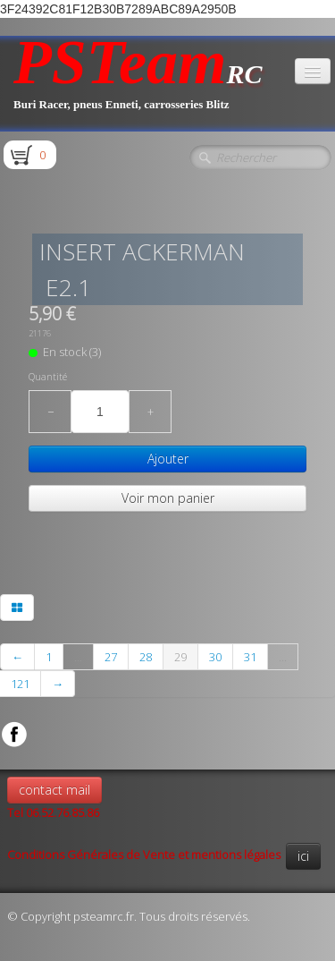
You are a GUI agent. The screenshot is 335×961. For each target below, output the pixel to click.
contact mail (54, 789)
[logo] (138, 84)
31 (250, 657)
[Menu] (313, 71)
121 (20, 684)
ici (303, 855)
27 (111, 657)
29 (180, 657)
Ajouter (167, 458)
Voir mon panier (167, 497)
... (78, 657)
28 (145, 657)
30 (215, 657)
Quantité (48, 376)
